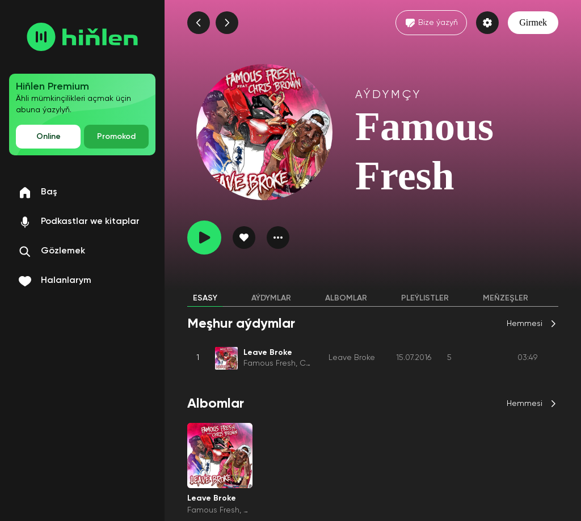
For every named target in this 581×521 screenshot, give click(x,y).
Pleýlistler (425, 298)
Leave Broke (352, 358)
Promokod (116, 137)
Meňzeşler (505, 298)
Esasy (205, 298)
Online (48, 137)
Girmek (533, 22)
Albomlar (346, 298)
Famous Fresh (269, 363)
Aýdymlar (271, 298)
